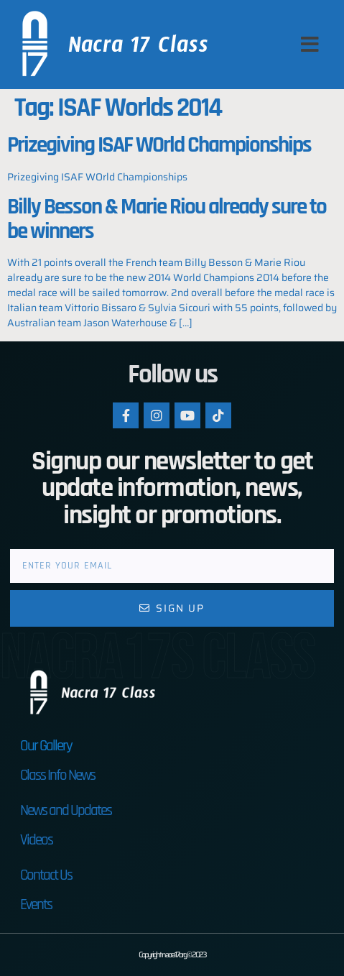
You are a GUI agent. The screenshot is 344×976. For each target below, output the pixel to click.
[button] (310, 44)
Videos (36, 840)
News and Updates (65, 810)
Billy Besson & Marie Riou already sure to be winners (166, 219)
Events (36, 904)
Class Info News (57, 775)
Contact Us (46, 875)
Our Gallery (46, 745)
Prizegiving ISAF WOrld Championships (159, 145)
